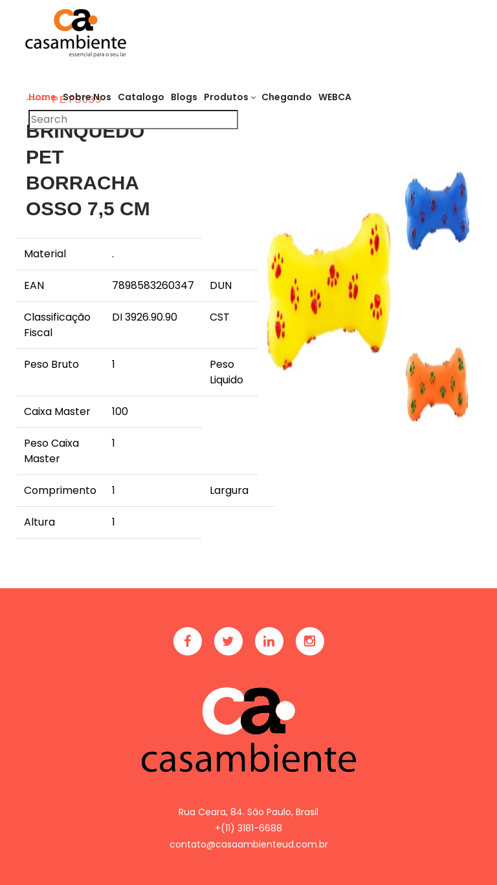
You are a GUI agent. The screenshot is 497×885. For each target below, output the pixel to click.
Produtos (226, 97)
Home (42, 97)
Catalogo (141, 97)
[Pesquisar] (133, 119)
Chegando (286, 97)
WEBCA (334, 97)
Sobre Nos (87, 97)
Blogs (184, 97)
